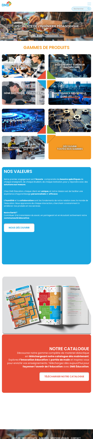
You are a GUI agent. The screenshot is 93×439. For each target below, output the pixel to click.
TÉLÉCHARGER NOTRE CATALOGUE (64, 376)
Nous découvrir (19, 227)
